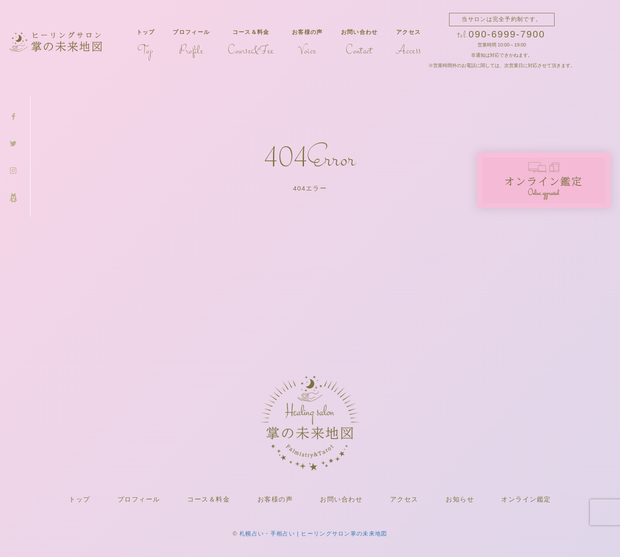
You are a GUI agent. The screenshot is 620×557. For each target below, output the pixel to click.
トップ (145, 43)
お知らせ (460, 499)
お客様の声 (307, 43)
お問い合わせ (359, 43)
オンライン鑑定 (526, 499)
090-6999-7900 (506, 34)
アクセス (408, 43)
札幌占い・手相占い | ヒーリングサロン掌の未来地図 (313, 533)
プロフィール (191, 43)
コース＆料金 (251, 43)
